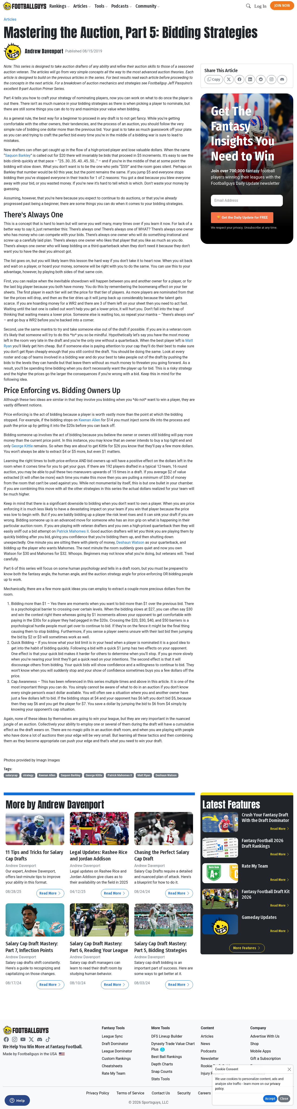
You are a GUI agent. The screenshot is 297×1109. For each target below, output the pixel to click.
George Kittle (22, 446)
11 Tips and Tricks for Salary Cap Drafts (30, 855)
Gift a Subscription (265, 1058)
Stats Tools (160, 1079)
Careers (204, 1093)
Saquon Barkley (18, 155)
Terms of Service (130, 1093)
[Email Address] (247, 200)
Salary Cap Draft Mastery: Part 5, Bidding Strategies (162, 950)
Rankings (61, 6)
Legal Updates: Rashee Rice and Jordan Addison (98, 855)
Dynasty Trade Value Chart (173, 1047)
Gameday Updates (259, 917)
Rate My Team (255, 866)
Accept (270, 1099)
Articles (83, 6)
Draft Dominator (115, 1044)
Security (183, 1093)
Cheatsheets (112, 1066)
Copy (213, 79)
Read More (50, 893)
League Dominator (117, 1051)
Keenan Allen (89, 420)
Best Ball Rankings (166, 1057)
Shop (254, 1044)
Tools (102, 6)
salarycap (12, 775)
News (205, 1044)
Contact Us (161, 1093)
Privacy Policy (97, 1093)
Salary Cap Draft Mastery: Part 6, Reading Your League (98, 950)
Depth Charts (162, 1064)
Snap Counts (161, 1071)
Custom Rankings (116, 1058)
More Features (247, 948)
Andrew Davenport (46, 51)
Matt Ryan (143, 775)
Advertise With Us (265, 1036)
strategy (28, 775)
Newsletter (210, 1058)
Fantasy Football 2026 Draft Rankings (262, 843)
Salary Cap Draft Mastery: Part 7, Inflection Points (25, 950)
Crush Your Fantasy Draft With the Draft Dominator (265, 817)
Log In (260, 6)
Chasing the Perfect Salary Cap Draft (157, 855)
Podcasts (123, 6)
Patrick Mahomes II (73, 531)
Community (149, 6)
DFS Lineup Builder (166, 1036)
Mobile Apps (260, 1051)
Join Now (282, 5)
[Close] (289, 1069)
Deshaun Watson (130, 542)
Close (284, 1099)
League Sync (112, 1036)
